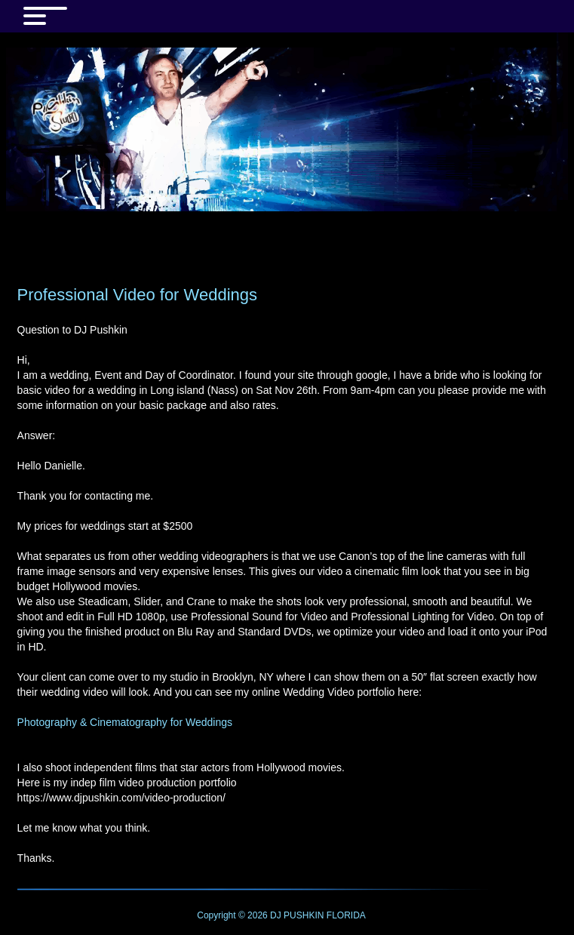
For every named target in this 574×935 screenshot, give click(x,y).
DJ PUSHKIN (296, 915)
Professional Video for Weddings (137, 294)
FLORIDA (346, 915)
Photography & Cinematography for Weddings (124, 722)
